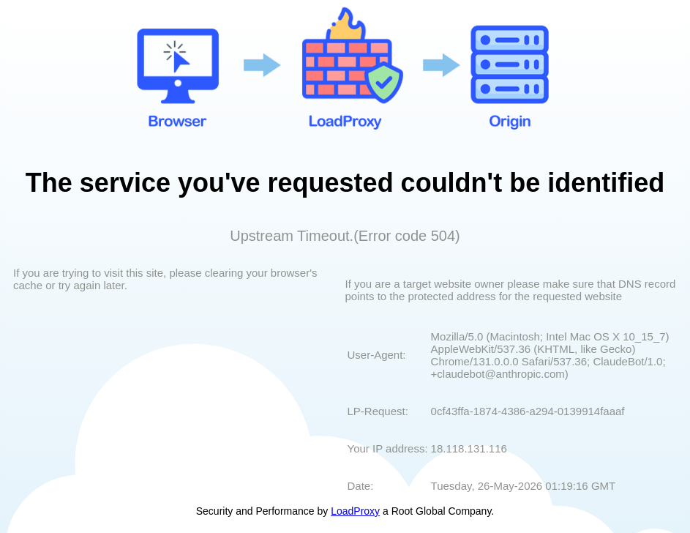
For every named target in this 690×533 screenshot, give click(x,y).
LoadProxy (355, 511)
